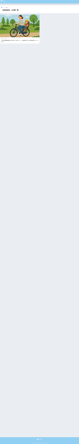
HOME (39, 439)
